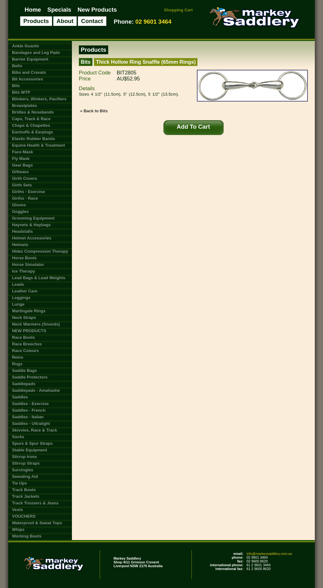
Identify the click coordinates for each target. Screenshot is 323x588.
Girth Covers (24, 178)
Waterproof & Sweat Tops (37, 522)
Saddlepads (23, 383)
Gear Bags (22, 165)
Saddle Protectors (30, 377)
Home (33, 9)
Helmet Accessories (31, 238)
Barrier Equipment (30, 59)
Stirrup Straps (26, 463)
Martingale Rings (28, 311)
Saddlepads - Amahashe (36, 390)
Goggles (20, 211)
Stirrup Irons (24, 456)
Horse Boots (24, 258)
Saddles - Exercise (30, 403)
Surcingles (22, 469)
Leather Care (25, 291)
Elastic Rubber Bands (33, 138)
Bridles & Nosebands (33, 112)
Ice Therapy (23, 271)
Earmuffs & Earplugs (32, 132)
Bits (16, 85)
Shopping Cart (178, 10)
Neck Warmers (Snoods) (36, 324)
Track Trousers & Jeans (35, 503)
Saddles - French (28, 410)
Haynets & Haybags (31, 224)
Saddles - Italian (28, 417)
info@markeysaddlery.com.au (269, 554)
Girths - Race (25, 198)
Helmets (20, 244)
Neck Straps (24, 317)
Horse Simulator (28, 264)
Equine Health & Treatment (38, 145)
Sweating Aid (25, 476)
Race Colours (25, 350)
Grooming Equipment (33, 218)
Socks (18, 436)
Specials (59, 9)
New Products (97, 9)
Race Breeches (27, 344)
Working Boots (27, 536)
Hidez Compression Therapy (40, 251)
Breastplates (24, 105)
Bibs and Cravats (29, 72)
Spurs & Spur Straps (32, 443)
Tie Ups (19, 483)
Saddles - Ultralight (31, 423)
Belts (17, 65)
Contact (92, 21)
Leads (18, 284)
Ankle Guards (25, 46)
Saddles (20, 397)
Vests (17, 509)
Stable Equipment (29, 450)
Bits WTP (21, 92)
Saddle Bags (24, 370)
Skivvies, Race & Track (34, 430)
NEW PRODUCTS (29, 330)
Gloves (19, 205)
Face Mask (22, 152)
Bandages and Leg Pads (36, 52)
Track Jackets (25, 496)
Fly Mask (21, 158)
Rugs (17, 364)
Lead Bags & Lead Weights (38, 277)
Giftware (20, 171)
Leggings (21, 297)
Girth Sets (22, 185)
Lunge (18, 304)
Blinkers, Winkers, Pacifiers (39, 99)
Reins (17, 357)
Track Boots (24, 489)
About (64, 21)
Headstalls (22, 231)
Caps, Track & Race (31, 118)
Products (36, 21)
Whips (18, 529)
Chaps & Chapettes (31, 125)
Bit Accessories (27, 79)
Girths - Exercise (28, 191)
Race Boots (23, 337)
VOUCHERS (24, 516)
